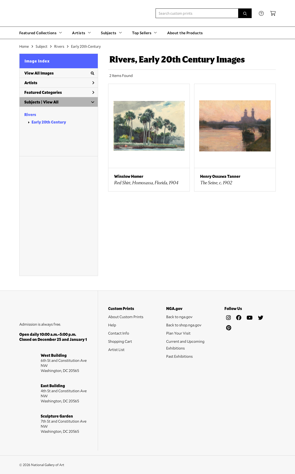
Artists (59, 82)
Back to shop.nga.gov (183, 324)
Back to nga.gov (179, 316)
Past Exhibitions (179, 356)
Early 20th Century (49, 121)
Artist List (116, 349)
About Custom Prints (125, 316)
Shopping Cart (120, 341)
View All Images (59, 73)
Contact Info (118, 333)
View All (51, 101)
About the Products (185, 32)
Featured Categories (59, 92)
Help (112, 324)
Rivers (30, 114)
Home (24, 46)
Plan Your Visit (178, 333)
